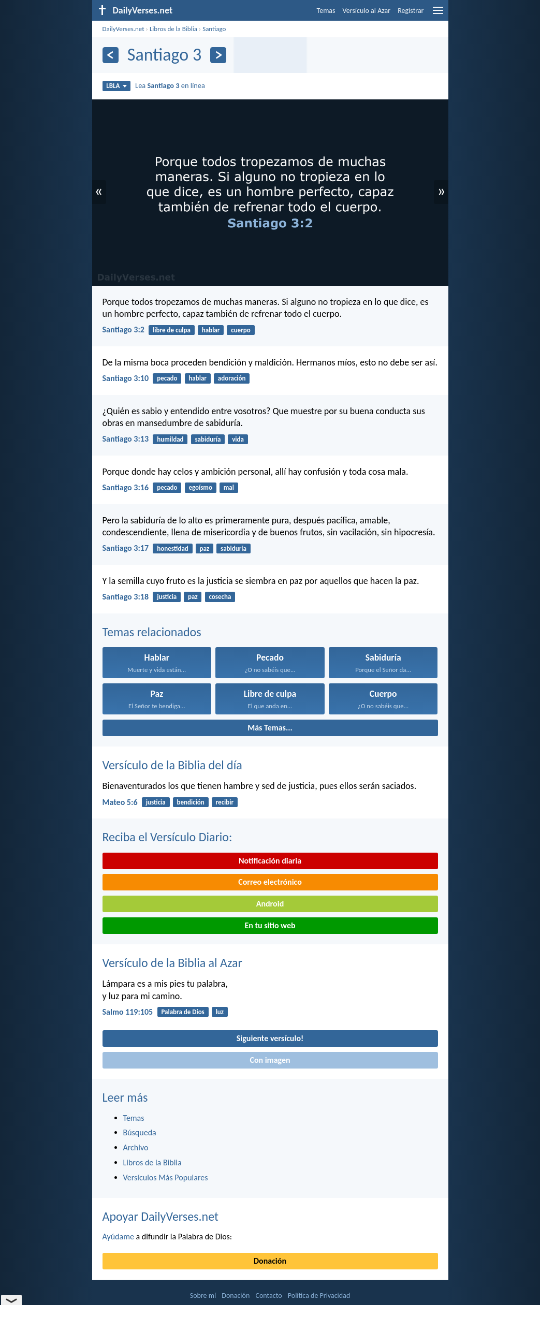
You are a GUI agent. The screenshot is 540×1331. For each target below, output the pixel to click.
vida (238, 439)
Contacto (268, 1295)
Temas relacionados (152, 631)
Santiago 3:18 (126, 597)
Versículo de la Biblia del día (172, 764)
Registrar (411, 10)
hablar (211, 330)
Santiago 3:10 (126, 378)
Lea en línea (170, 85)
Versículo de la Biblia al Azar (172, 962)
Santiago (214, 29)
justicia (167, 597)
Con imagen (270, 1060)
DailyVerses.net (123, 29)
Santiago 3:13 (126, 439)
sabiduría (208, 439)
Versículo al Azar (367, 10)
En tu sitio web (269, 925)
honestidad (172, 548)
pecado (167, 378)
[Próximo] (218, 55)
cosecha (220, 597)
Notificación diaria (270, 861)
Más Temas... (270, 728)
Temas (326, 10)
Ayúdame (118, 1236)
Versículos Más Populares (165, 1177)
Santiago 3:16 (126, 487)
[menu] (438, 14)
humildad (170, 439)
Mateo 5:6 (120, 802)
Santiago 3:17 (126, 548)
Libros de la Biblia (173, 29)
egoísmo (200, 487)
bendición (191, 802)
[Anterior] (111, 55)
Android (270, 904)
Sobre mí (203, 1295)
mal (229, 487)
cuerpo (241, 330)
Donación (270, 1261)
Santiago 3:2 (123, 329)
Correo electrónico (270, 882)
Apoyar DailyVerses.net (161, 1216)
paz (205, 548)
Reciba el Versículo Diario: (167, 836)
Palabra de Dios (182, 1012)
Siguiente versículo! (270, 1038)
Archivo (136, 1147)
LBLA (116, 86)
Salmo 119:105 (128, 1012)
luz (220, 1012)
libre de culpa (172, 330)
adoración (232, 378)
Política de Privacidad (319, 1295)
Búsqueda (139, 1132)
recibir (224, 802)
